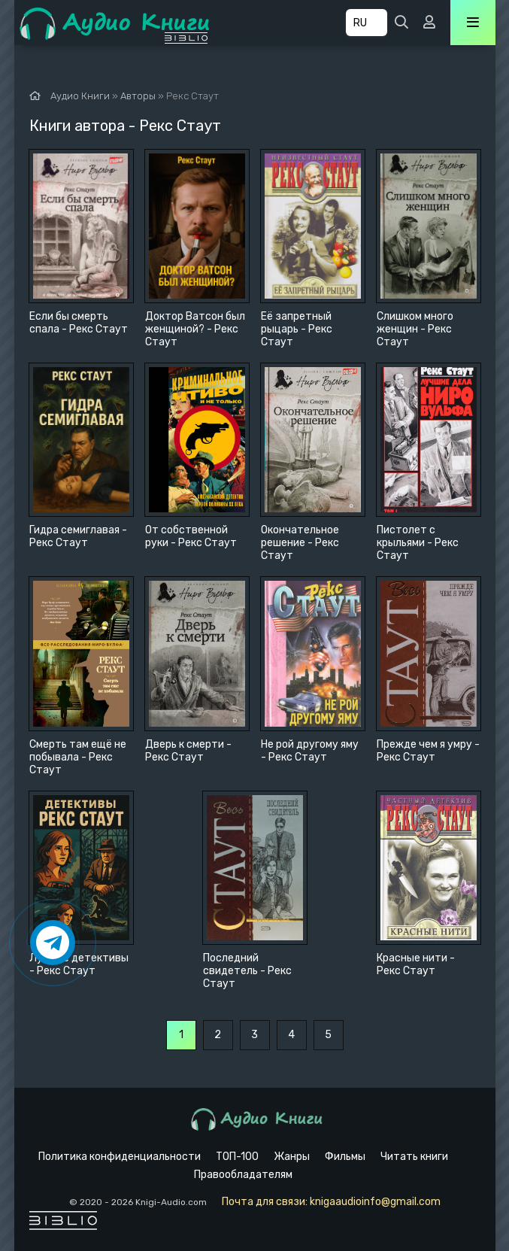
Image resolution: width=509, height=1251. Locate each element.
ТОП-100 (237, 1156)
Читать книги (414, 1156)
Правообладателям (243, 1174)
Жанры (292, 1156)
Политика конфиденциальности (119, 1156)
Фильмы (345, 1156)
